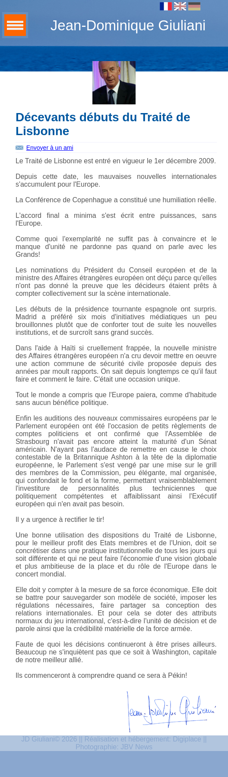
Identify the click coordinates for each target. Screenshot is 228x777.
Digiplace (187, 739)
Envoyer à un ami (49, 147)
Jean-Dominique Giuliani (128, 25)
